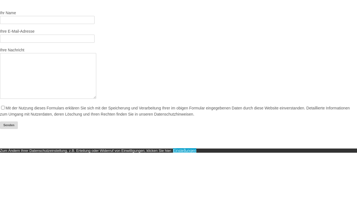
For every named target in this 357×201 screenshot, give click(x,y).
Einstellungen (184, 159)
